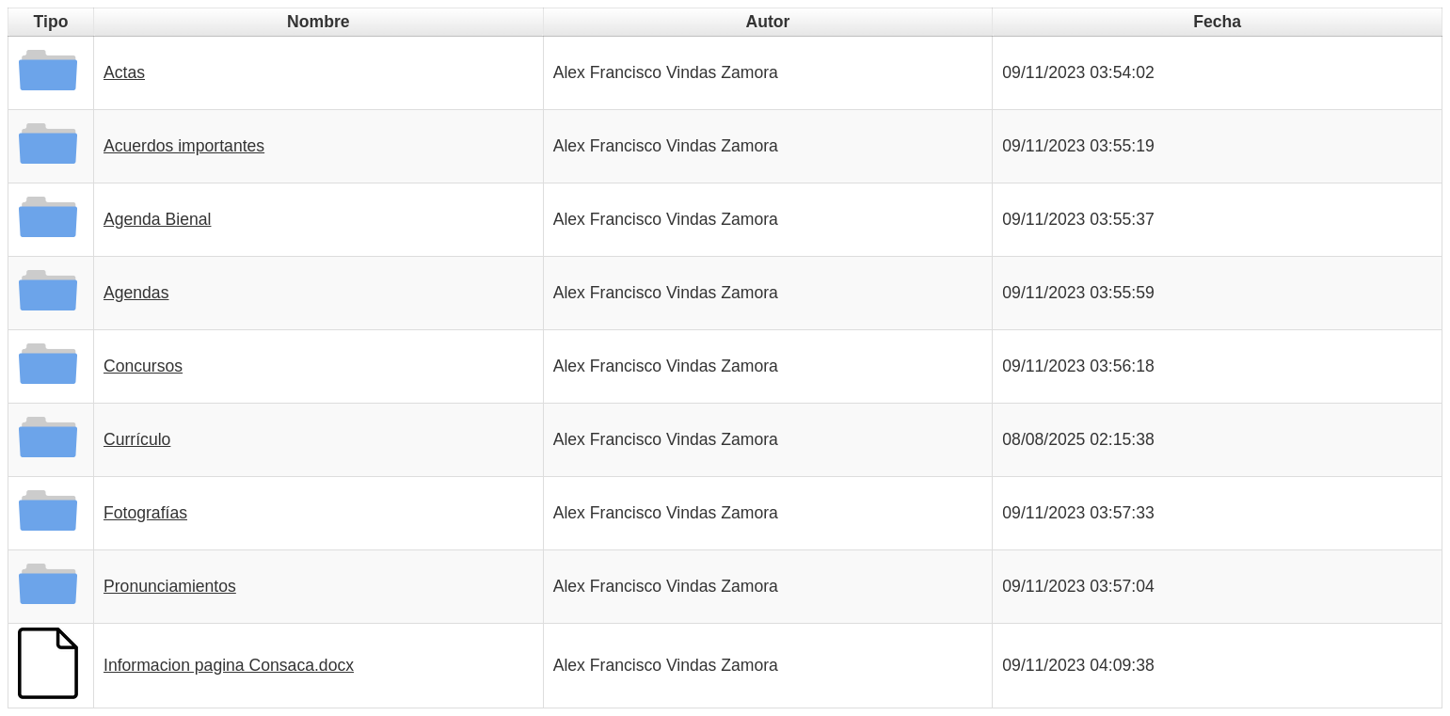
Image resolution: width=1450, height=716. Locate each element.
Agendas (136, 292)
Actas (124, 72)
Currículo (137, 439)
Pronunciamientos (170, 586)
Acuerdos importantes (184, 145)
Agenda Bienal (157, 219)
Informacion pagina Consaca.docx (229, 665)
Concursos (143, 366)
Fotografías (145, 512)
